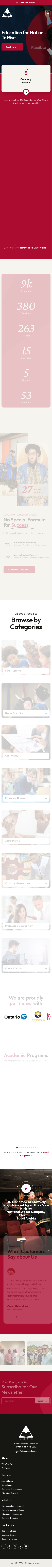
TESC (21, 1563)
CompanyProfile (26, 81)
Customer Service (9, 1534)
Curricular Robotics (10, 1518)
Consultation (7, 1485)
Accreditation (7, 1481)
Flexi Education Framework (13, 1505)
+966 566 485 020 (26, 2)
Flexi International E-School (13, 1510)
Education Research (10, 1493)
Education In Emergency (12, 1514)
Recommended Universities (32, 247)
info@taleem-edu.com (26, 1451)
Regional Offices (9, 1530)
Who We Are (7, 1464)
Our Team (6, 1468)
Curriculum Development (12, 1489)
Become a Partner (9, 1539)
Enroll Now (12, 47)
